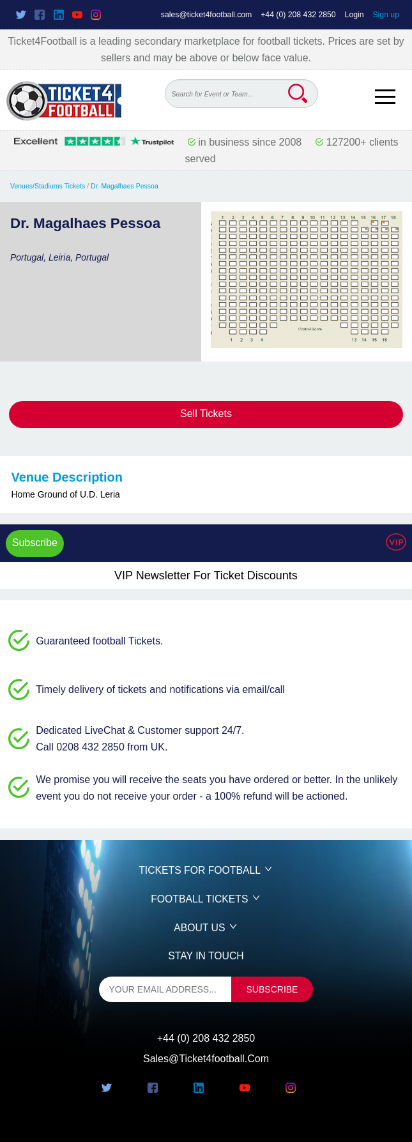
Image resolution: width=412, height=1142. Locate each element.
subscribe (272, 989)
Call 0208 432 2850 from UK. (101, 747)
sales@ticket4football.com (206, 14)
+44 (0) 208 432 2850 (298, 14)
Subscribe (34, 542)
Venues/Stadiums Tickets (47, 186)
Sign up (385, 14)
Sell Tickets (206, 413)
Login (354, 14)
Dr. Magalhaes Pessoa (124, 186)
